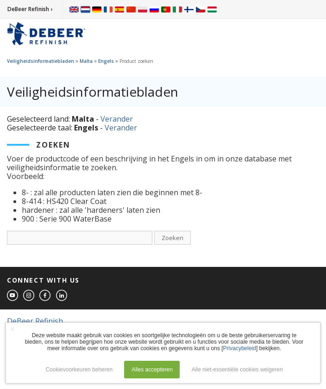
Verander (116, 119)
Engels (106, 61)
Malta (86, 61)
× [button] (12, 329)
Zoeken (172, 238)
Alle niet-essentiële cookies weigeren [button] (237, 369)
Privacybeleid (239, 348)
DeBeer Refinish (35, 321)
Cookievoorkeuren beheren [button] (79, 369)
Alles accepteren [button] (152, 369)
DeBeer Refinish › (29, 9)
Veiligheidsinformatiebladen (40, 61)
